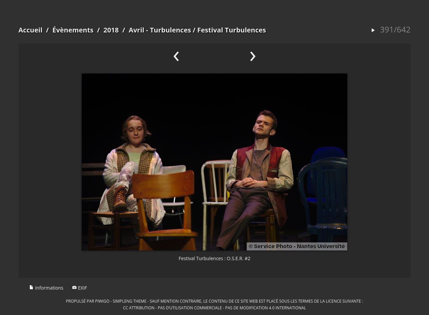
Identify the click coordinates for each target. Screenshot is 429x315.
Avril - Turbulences (160, 29)
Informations (46, 288)
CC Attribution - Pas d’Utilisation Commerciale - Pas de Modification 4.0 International (214, 307)
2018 (111, 29)
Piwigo (102, 301)
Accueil (30, 29)
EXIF (79, 288)
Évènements (73, 29)
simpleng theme (129, 301)
